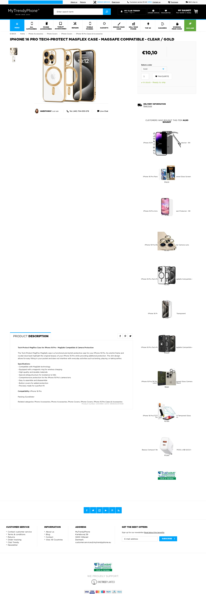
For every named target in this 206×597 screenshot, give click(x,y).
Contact (49, 537)
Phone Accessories (42, 402)
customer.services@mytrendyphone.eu (93, 542)
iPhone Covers (87, 402)
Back (13, 34)
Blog (48, 534)
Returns (83, 2)
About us (74, 2)
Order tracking (14, 540)
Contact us (157, 2)
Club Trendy (13, 542)
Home (22, 34)
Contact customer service (20, 532)
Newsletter (13, 545)
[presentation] (82, 11)
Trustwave (173, 2)
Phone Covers (74, 402)
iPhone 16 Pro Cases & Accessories (108, 402)
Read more (116, 2)
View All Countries (54, 540)
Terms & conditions (16, 534)
